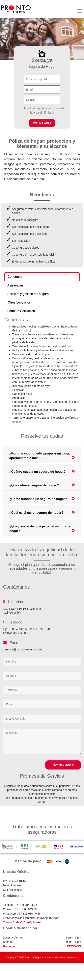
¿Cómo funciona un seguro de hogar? (42, 499)
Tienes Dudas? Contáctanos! (22, 922)
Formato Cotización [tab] (21, 311)
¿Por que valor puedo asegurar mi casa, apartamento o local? (42, 456)
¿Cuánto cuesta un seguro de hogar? (42, 471)
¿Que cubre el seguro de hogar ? (42, 485)
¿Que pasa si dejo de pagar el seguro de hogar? (42, 529)
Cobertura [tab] (15, 276)
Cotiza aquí (42, 123)
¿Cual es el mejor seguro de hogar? (42, 512)
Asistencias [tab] (15, 285)
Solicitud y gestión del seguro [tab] (28, 294)
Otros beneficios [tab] (19, 302)
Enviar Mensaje (63, 765)
